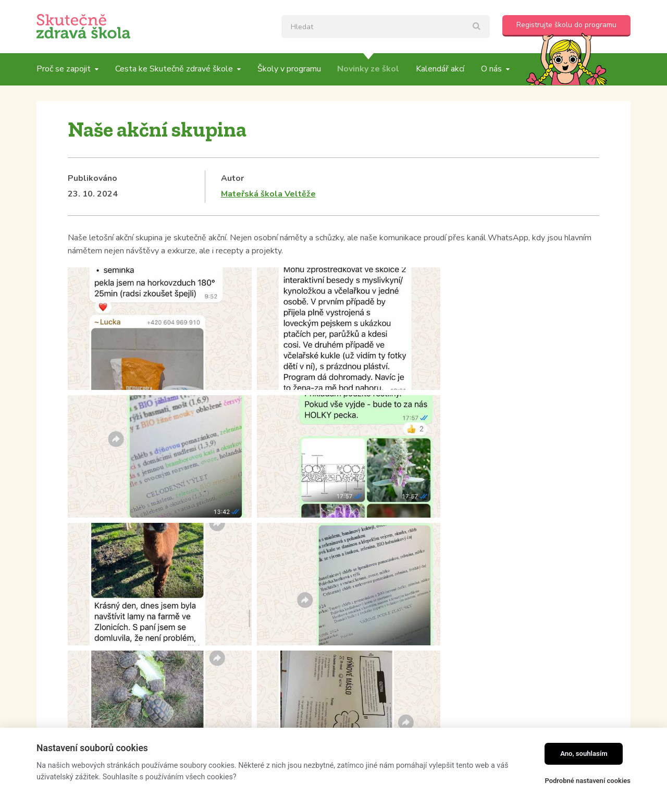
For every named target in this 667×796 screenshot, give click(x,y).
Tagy (275, 491)
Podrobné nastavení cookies (588, 781)
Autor (232, 178)
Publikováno (92, 178)
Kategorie (87, 491)
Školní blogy (93, 507)
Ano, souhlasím (584, 753)
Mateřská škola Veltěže (268, 194)
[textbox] (385, 26)
